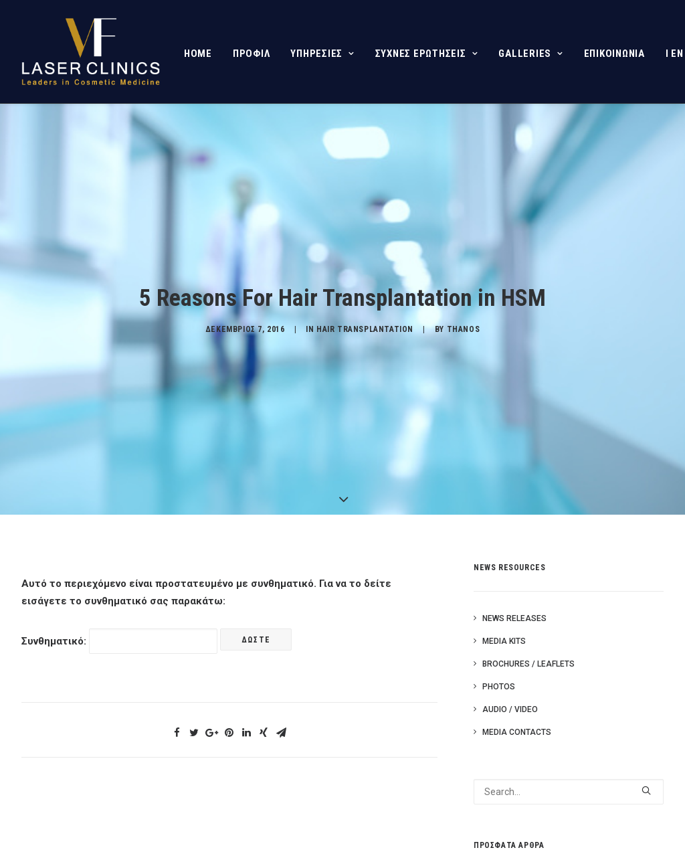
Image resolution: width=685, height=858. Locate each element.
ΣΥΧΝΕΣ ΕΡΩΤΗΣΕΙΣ (426, 54)
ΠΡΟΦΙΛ (251, 54)
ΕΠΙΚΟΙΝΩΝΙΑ (614, 54)
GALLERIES (530, 54)
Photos (498, 684)
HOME (198, 54)
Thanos (463, 328)
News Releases (514, 616)
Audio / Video (510, 707)
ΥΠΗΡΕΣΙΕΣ (322, 54)
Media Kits (504, 639)
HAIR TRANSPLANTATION (364, 328)
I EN (675, 54)
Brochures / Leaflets (528, 662)
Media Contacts (516, 730)
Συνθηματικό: (119, 639)
